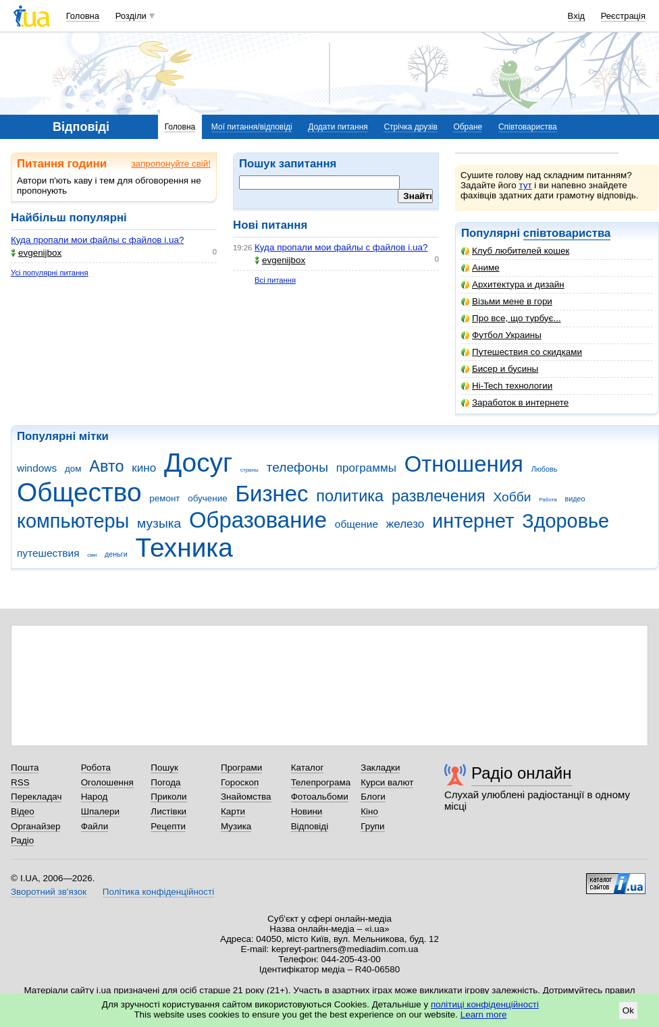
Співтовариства (527, 127)
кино (144, 468)
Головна (82, 16)
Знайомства (246, 797)
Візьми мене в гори (506, 301)
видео (575, 499)
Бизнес (271, 493)
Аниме (480, 267)
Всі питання (275, 280)
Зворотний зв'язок (48, 892)
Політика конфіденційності (158, 892)
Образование (258, 519)
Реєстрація (623, 16)
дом (73, 469)
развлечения (438, 496)
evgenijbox (36, 253)
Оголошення (107, 782)
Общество (79, 492)
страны (249, 470)
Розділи (131, 16)
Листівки (168, 811)
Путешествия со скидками (521, 352)
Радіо (22, 840)
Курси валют (387, 782)
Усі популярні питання (49, 273)
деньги (116, 554)
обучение (207, 498)
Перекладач (36, 797)
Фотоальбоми (319, 797)
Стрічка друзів (410, 127)
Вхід (576, 16)
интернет (473, 521)
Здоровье (565, 521)
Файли (95, 826)
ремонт (164, 498)
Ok (628, 1010)
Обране (467, 127)
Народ (94, 797)
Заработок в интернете (515, 402)
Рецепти (168, 826)
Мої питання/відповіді (251, 127)
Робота (96, 767)
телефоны (297, 467)
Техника (184, 547)
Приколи (168, 797)
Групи (372, 826)
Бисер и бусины (499, 369)
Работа (548, 500)
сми (92, 555)
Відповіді (310, 826)
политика (350, 496)
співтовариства (567, 233)
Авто (106, 466)
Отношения (463, 463)
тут (525, 185)
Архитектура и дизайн (512, 284)
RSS (20, 782)
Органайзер (35, 826)
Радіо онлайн (521, 773)
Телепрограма (321, 782)
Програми (241, 767)
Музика (236, 826)
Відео (22, 811)
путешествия (48, 553)
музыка (159, 523)
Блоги (373, 797)
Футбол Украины (501, 335)
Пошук (164, 767)
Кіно (369, 811)
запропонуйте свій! (171, 164)
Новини (307, 811)
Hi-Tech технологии (506, 386)
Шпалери (100, 811)
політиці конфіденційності (485, 1004)
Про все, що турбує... (511, 318)
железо (405, 524)
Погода (165, 782)
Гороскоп (240, 782)
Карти (233, 811)
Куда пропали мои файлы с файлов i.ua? (97, 240)
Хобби (512, 497)
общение (356, 524)
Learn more (483, 1014)
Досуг (198, 462)
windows (37, 468)
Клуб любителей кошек (515, 251)
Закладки (380, 767)
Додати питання (338, 127)
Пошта (24, 767)
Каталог (307, 767)
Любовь (544, 469)
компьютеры (73, 521)
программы (366, 468)
